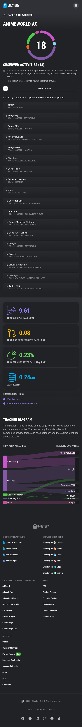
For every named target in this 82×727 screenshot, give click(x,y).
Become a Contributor (11, 660)
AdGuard (6, 586)
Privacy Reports (11, 654)
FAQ (44, 586)
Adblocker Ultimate (10, 598)
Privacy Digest (9, 561)
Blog (4, 678)
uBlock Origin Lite (9, 629)
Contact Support (49, 592)
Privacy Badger (8, 617)
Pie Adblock (7, 610)
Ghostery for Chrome (53, 542)
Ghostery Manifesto (10, 648)
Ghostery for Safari (52, 555)
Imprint (52, 709)
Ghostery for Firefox (52, 548)
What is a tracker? (13, 399)
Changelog (6, 684)
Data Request (48, 604)
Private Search (9, 548)
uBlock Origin (7, 623)
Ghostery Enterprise (10, 666)
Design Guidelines (50, 610)
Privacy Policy (40, 709)
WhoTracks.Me (10, 555)
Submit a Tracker (50, 598)
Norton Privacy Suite (10, 604)
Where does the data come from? (20, 403)
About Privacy (48, 617)
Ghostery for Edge (52, 567)
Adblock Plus (7, 592)
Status (5, 642)
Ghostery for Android (53, 573)
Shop (4, 672)
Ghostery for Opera (52, 561)
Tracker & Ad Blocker (12, 542)
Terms (30, 709)
